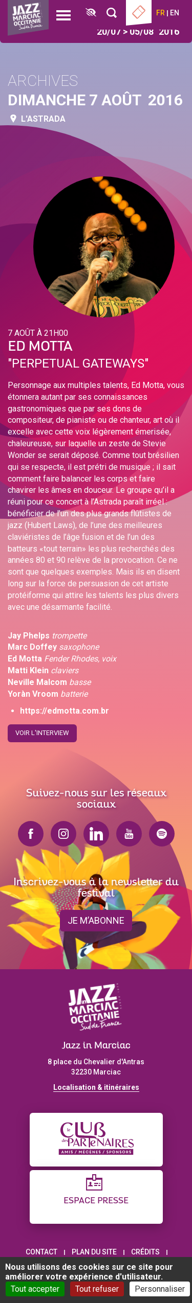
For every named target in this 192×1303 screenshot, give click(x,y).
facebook (31, 834)
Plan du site (94, 1252)
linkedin (96, 834)
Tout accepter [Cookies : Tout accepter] (35, 1289)
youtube (129, 834)
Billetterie (139, 13)
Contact (41, 1252)
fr (160, 13)
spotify (162, 834)
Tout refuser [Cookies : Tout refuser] (97, 1289)
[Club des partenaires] (96, 1140)
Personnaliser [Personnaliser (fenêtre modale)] (160, 1289)
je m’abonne (96, 920)
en (174, 13)
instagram (63, 834)
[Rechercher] (111, 13)
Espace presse (96, 1201)
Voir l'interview (42, 730)
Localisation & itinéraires (96, 1087)
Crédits (145, 1252)
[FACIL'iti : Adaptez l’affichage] (90, 13)
